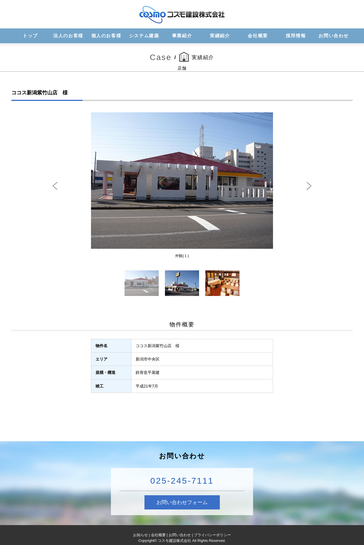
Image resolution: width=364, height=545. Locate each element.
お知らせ (140, 535)
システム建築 (144, 35)
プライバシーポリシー (212, 535)
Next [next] (309, 186)
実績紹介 (220, 35)
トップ (30, 35)
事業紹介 (182, 35)
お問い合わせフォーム (182, 502)
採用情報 (296, 35)
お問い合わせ (333, 35)
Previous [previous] (55, 186)
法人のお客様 (68, 35)
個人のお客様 (106, 35)
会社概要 (258, 35)
